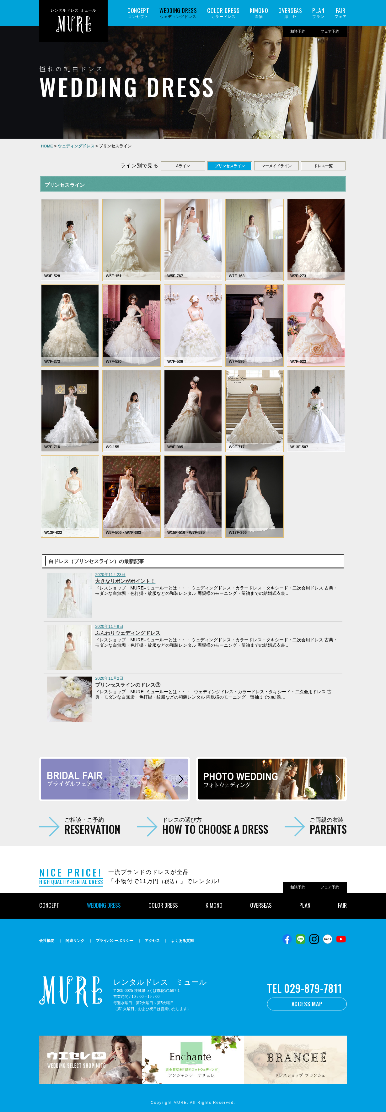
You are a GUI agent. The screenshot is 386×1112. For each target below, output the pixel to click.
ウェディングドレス (178, 13)
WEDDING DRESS (104, 905)
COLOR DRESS (163, 905)
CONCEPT (49, 905)
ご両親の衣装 (328, 825)
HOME (47, 146)
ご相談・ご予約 (92, 825)
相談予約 (297, 31)
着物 (259, 13)
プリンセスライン (230, 166)
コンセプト (138, 13)
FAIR (342, 905)
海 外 (290, 13)
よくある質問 (182, 940)
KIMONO (214, 905)
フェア (341, 13)
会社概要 (46, 940)
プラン (318, 13)
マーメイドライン (276, 166)
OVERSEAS (261, 905)
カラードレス (223, 13)
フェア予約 (329, 31)
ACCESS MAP (307, 1004)
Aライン (183, 166)
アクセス (152, 940)
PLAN (304, 905)
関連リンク (75, 940)
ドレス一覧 (323, 166)
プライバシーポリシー (114, 940)
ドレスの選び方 (215, 825)
